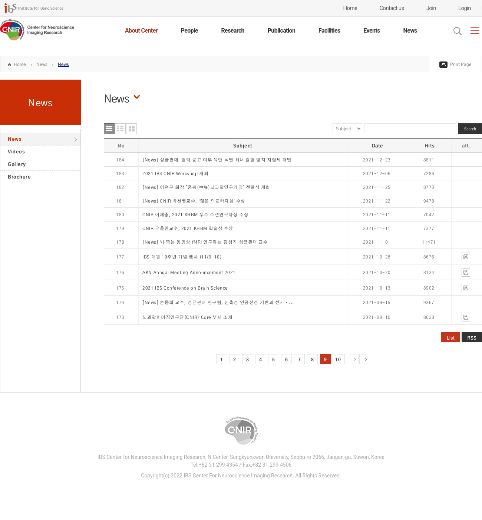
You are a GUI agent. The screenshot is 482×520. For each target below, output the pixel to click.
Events (371, 30)
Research (232, 30)
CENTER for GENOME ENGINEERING (37, 30)
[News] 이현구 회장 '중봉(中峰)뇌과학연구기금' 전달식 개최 (206, 187)
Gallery (17, 164)
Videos (16, 151)
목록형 (109, 128)
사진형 (131, 128)
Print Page (461, 64)
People (189, 30)
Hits (430, 145)
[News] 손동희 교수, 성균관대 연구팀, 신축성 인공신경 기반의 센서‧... (218, 302)
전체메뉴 (475, 30)
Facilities (329, 30)
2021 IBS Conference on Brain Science (185, 288)
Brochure (19, 176)
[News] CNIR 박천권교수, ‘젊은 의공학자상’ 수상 (193, 201)
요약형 (120, 128)
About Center (141, 30)
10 (338, 359)
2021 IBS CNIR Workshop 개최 (175, 173)
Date (377, 145)
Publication (282, 30)
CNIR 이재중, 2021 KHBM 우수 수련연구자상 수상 (195, 214)
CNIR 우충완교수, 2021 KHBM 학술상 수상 (187, 228)
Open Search (457, 31)
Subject (242, 145)
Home (20, 64)
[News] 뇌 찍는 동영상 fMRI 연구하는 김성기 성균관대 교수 (205, 242)
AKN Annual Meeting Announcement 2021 (188, 272)
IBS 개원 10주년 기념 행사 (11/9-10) (182, 257)
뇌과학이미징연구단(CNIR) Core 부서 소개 (187, 317)
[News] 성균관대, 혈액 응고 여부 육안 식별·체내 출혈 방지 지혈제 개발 (216, 160)
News (410, 30)
